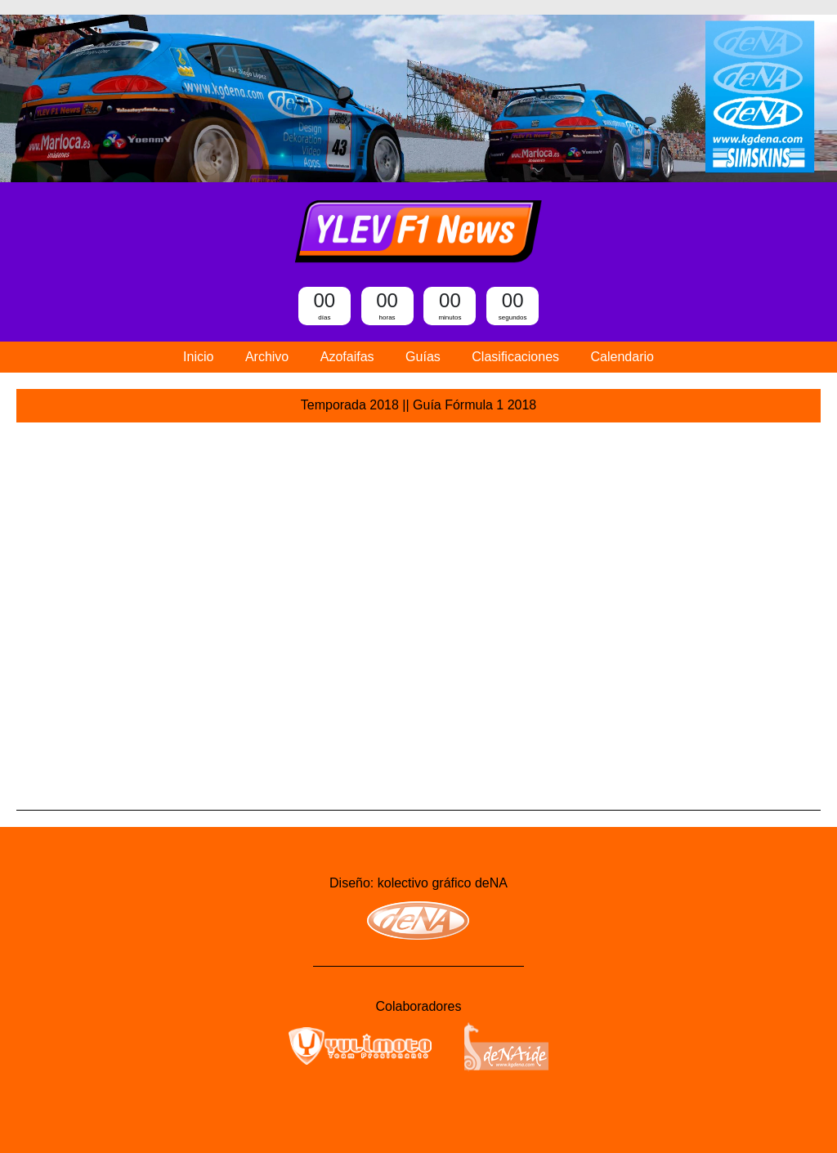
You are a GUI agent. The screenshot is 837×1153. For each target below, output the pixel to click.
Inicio (198, 357)
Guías (423, 357)
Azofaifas (347, 357)
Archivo (267, 357)
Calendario (622, 357)
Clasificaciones (515, 357)
